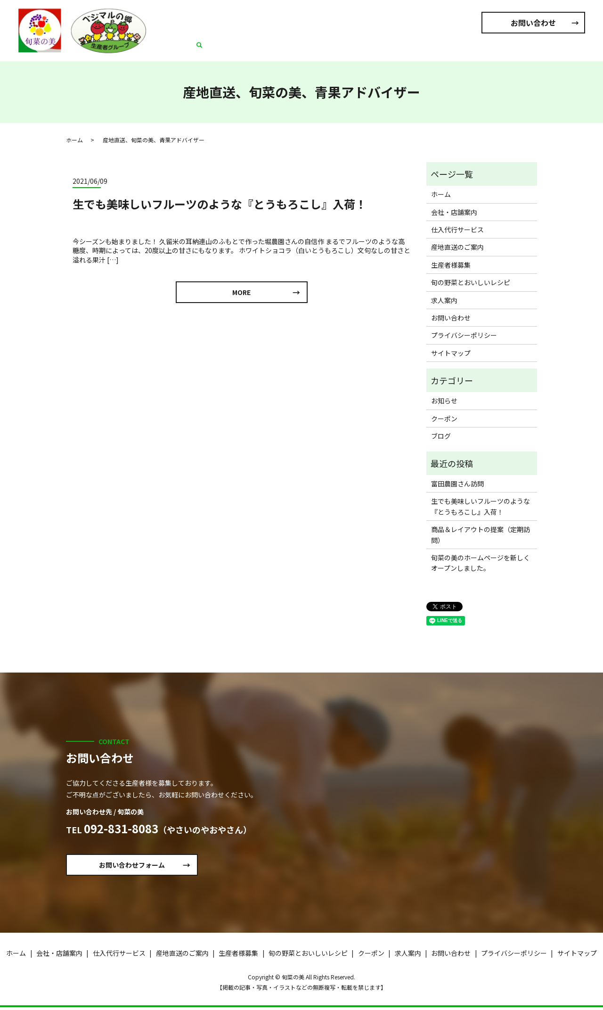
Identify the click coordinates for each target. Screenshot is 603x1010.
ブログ (441, 436)
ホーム (221, 49)
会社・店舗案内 (261, 49)
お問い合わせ (533, 22)
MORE (241, 293)
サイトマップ (451, 353)
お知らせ (444, 400)
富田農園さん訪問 (457, 483)
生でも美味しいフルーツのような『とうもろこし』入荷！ (220, 204)
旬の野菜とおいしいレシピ (495, 49)
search (578, 50)
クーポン (444, 418)
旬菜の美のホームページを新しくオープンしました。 (480, 563)
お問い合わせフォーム (140, 866)
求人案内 (554, 49)
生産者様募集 (429, 49)
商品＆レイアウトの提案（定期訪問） (480, 534)
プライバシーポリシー (464, 335)
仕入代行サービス (317, 49)
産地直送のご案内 (376, 49)
